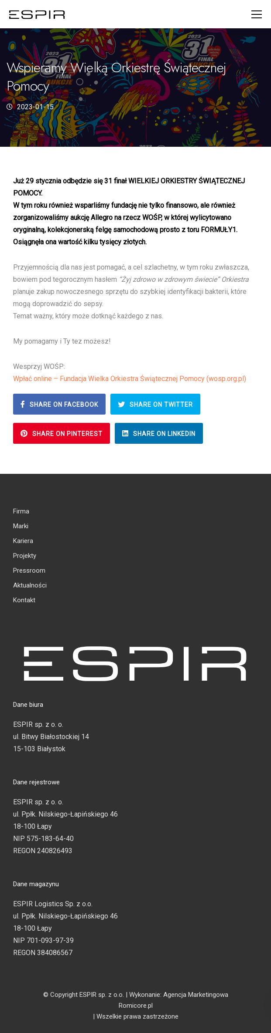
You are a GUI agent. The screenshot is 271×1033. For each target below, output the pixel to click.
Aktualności (30, 585)
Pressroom (29, 570)
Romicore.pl (136, 1005)
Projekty (24, 556)
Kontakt (24, 600)
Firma (21, 511)
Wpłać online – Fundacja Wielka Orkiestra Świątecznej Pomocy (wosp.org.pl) (129, 379)
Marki (20, 526)
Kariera (23, 541)
